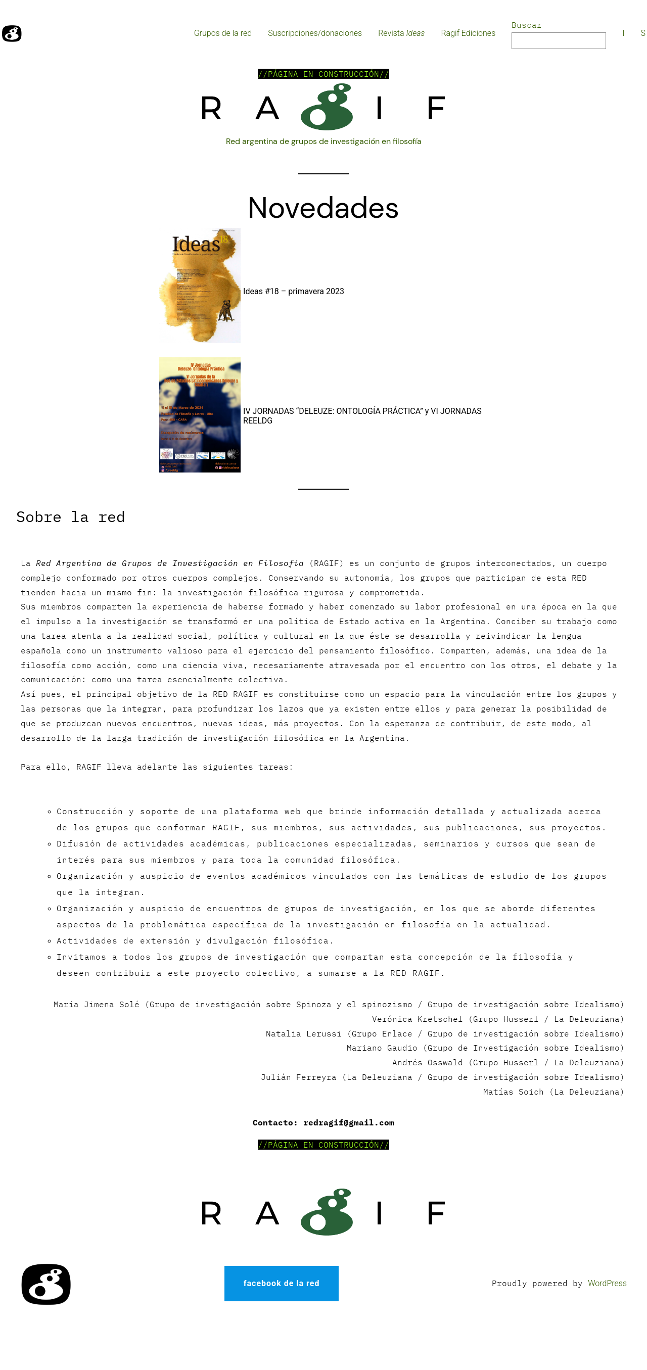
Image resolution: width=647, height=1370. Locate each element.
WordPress (607, 1283)
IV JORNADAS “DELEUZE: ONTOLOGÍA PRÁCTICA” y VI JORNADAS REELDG (362, 416)
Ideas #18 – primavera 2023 (293, 291)
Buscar (527, 25)
